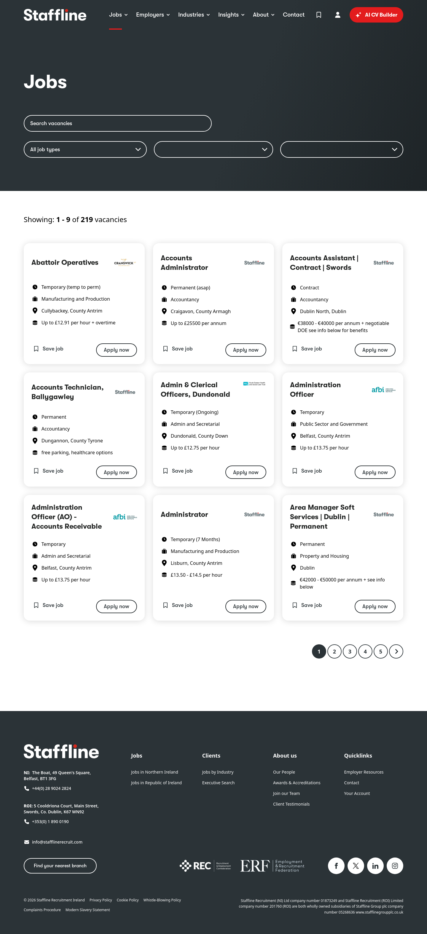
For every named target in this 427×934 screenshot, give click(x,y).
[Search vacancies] (118, 123)
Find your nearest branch (60, 865)
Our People (284, 772)
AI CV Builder (376, 15)
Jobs (136, 755)
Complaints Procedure (42, 910)
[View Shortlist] (319, 15)
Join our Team (286, 793)
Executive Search (218, 782)
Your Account (357, 793)
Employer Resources (364, 772)
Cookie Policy (128, 900)
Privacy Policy (101, 900)
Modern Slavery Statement (88, 910)
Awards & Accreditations (297, 782)
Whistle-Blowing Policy (162, 900)
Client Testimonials (291, 804)
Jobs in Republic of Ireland (156, 782)
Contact (351, 782)
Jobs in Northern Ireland (154, 772)
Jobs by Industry (218, 772)
